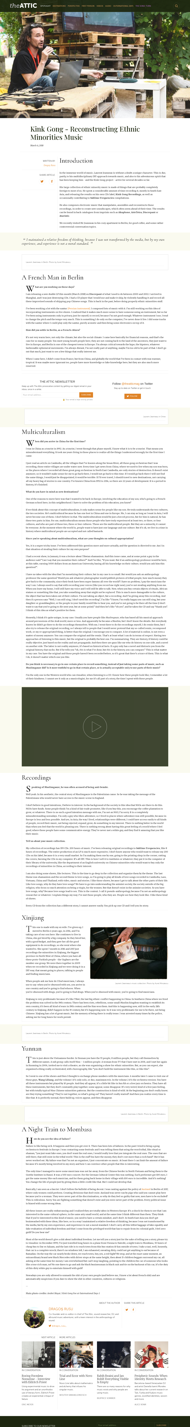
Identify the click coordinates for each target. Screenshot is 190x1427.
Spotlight (45, 6)
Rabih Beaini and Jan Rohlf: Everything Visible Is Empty (113, 1379)
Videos (100, 6)
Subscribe (86, 395)
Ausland (146, 1189)
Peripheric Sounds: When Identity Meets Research (151, 1377)
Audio (108, 6)
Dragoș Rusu (49, 165)
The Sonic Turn (143, 6)
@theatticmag (130, 383)
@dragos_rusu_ (59, 1326)
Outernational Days (123, 6)
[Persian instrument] (79, 308)
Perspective (74, 6)
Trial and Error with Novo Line (75, 1377)
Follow (132, 396)
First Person (88, 6)
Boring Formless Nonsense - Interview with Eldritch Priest (36, 1379)
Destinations (59, 6)
